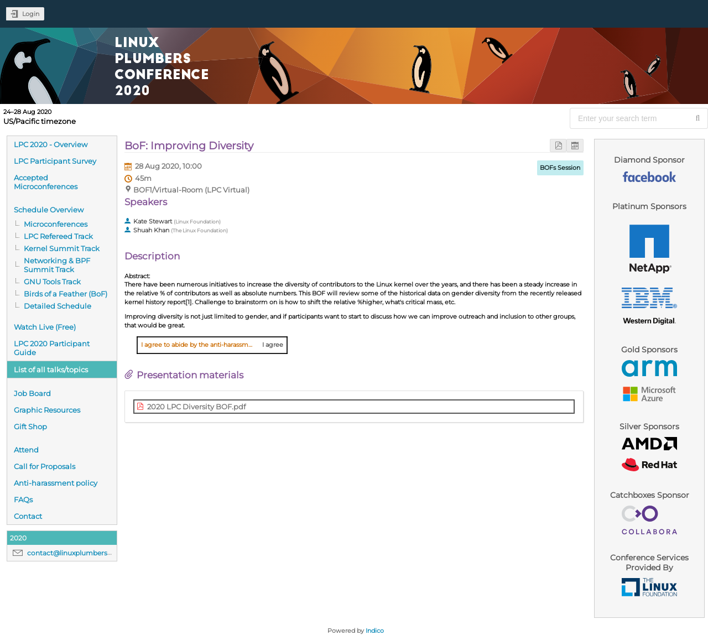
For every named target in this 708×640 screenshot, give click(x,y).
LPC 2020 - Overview (50, 144)
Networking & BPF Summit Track (57, 265)
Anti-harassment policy (55, 482)
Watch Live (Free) (45, 326)
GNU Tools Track (52, 281)
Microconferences (55, 224)
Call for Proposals (44, 466)
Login (30, 14)
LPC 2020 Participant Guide (52, 348)
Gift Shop (30, 426)
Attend (26, 449)
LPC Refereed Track (58, 236)
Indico (375, 630)
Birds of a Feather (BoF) (65, 293)
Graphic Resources (47, 409)
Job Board (32, 393)
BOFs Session (560, 167)
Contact (28, 516)
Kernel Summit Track (62, 248)
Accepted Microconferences (45, 182)
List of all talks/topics (51, 369)
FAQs (23, 499)
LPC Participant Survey (55, 161)
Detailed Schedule (57, 305)
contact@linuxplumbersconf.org (81, 553)
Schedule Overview (49, 209)
